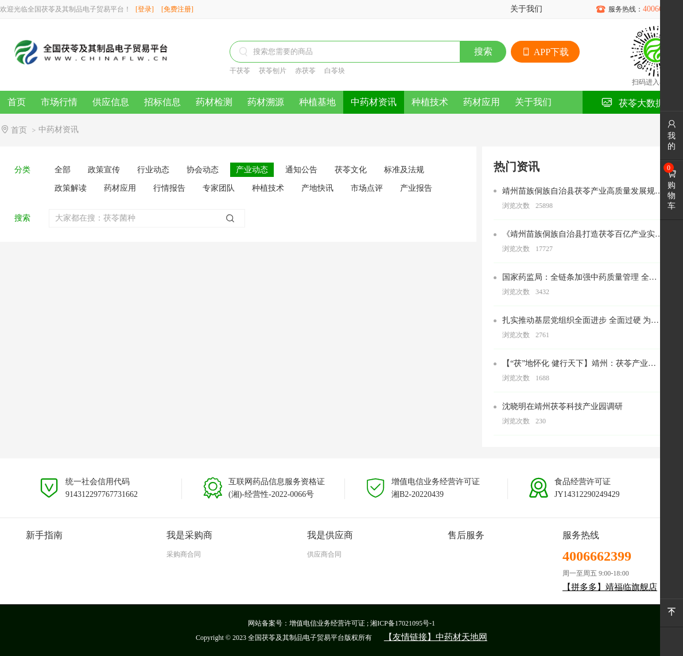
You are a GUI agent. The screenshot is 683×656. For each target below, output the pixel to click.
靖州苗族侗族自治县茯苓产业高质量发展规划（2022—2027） (582, 192)
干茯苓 (240, 71)
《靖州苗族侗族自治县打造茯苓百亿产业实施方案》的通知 (582, 235)
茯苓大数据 (633, 102)
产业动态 (252, 169)
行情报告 (169, 188)
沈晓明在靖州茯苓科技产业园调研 (562, 406)
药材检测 (214, 102)
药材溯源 (265, 102)
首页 (16, 102)
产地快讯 (317, 188)
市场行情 (59, 102)
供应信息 (110, 102)
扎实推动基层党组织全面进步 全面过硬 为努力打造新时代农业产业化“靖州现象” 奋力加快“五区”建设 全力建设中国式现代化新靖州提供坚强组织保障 (580, 321)
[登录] (144, 9)
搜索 (483, 51)
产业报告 (416, 188)
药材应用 (481, 102)
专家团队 (219, 188)
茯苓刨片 (272, 71)
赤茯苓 (305, 71)
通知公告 (301, 169)
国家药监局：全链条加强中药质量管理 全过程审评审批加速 (579, 278)
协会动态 (203, 169)
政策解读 (71, 188)
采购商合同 (183, 554)
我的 (671, 135)
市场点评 (367, 188)
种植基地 (317, 102)
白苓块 (334, 71)
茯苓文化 (351, 169)
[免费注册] (177, 9)
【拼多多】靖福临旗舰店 (609, 587)
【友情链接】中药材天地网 (435, 637)
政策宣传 (104, 169)
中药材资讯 (374, 102)
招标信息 (162, 102)
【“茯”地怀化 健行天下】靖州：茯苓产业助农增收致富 (579, 364)
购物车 (671, 189)
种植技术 (430, 102)
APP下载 (545, 52)
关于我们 (526, 9)
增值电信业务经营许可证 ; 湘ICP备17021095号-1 (362, 623)
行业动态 (153, 169)
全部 (63, 169)
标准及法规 (404, 169)
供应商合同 (324, 554)
